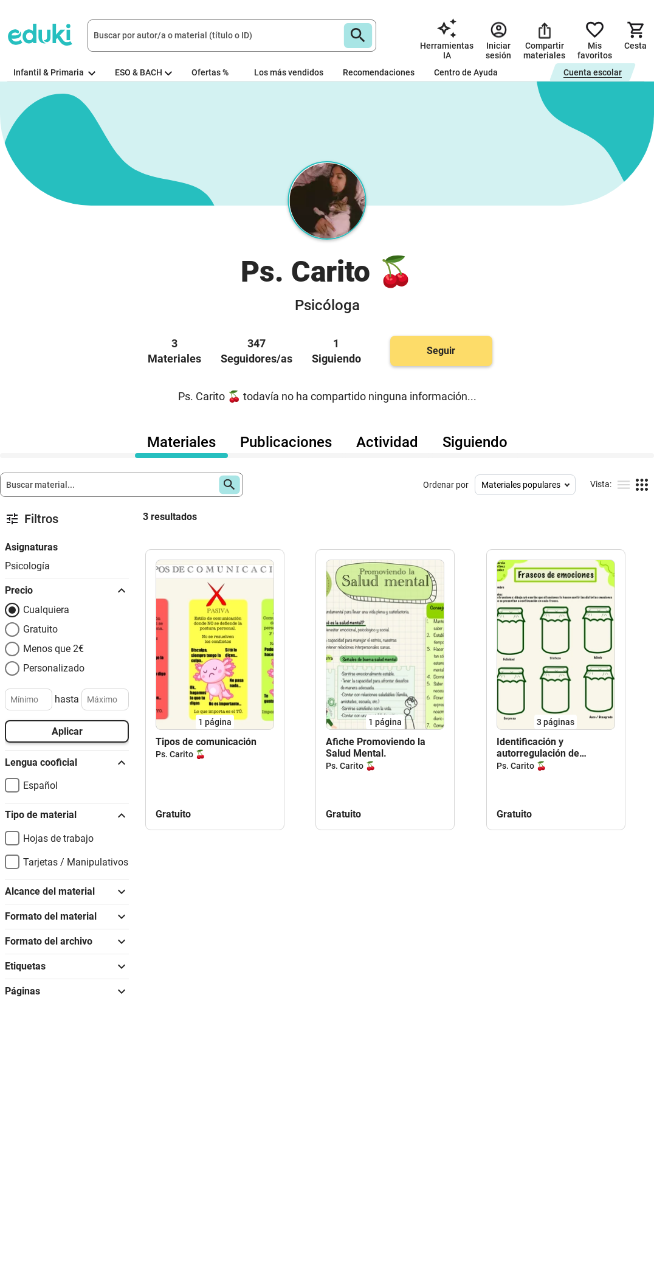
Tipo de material (67, 815)
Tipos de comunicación (206, 742)
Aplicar (67, 731)
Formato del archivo (67, 941)
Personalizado (53, 668)
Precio (67, 590)
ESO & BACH (143, 72)
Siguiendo (475, 442)
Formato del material (67, 916)
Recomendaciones (379, 72)
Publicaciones (286, 442)
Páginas (67, 991)
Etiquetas (67, 966)
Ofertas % (210, 72)
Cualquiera (46, 610)
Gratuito (40, 629)
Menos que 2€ (53, 648)
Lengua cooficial (67, 762)
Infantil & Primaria (54, 72)
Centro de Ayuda (466, 72)
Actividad (387, 442)
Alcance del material (67, 891)
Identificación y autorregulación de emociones (538, 747)
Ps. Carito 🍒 (180, 754)
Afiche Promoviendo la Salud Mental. (375, 747)
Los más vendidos (288, 72)
